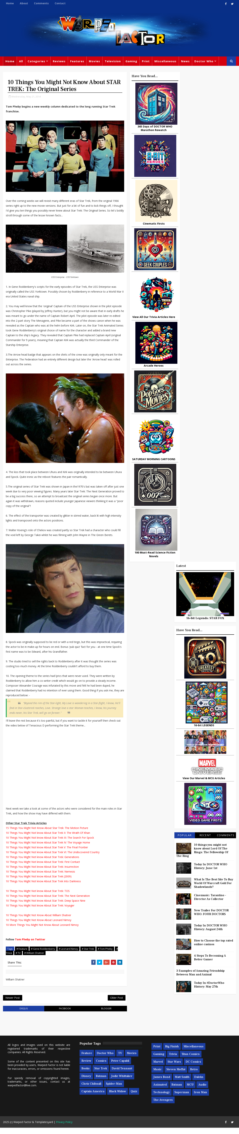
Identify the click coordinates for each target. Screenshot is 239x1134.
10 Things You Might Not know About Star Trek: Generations (42, 863)
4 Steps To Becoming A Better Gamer (210, 468)
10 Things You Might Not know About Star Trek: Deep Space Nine (45, 906)
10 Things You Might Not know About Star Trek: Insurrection (42, 872)
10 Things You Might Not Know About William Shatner (38, 921)
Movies (94, 61)
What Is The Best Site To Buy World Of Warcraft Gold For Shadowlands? (213, 394)
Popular (185, 346)
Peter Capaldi (120, 1067)
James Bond (161, 1083)
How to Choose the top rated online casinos (213, 453)
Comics (101, 1067)
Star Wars (174, 1068)
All (21, 61)
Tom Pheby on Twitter (30, 945)
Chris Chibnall (91, 1090)
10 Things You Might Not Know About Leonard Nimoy (38, 926)
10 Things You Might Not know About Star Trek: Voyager (40, 911)
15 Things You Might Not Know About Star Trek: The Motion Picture (47, 833)
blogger (99, 1014)
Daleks (198, 1083)
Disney (86, 1082)
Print (146, 61)
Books (85, 1075)
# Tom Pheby (105, 954)
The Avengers (163, 1106)
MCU (190, 1091)
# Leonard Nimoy (68, 954)
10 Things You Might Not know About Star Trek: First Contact (43, 867)
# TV (21, 958)
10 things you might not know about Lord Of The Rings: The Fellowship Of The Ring (202, 361)
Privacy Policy (64, 1128)
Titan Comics (190, 1060)
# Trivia (11, 958)
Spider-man (114, 1090)
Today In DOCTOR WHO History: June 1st (210, 377)
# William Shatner (37, 958)
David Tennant (121, 1075)
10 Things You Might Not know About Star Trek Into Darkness (43, 887)
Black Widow (117, 1098)
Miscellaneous (165, 61)
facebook (60, 1014)
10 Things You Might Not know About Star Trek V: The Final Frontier (47, 853)
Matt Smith (182, 1083)
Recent (205, 346)
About (24, 3)
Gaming (131, 61)
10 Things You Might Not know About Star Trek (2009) (38, 882)
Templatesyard (44, 1128)
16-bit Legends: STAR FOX (205, 129)
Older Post (108, 1004)
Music (157, 1076)
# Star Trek (88, 954)
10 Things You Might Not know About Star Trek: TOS (37, 896)
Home (10, 3)
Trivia (173, 1060)
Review (86, 1067)
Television (113, 61)
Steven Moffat (175, 1076)
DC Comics (193, 1068)
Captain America (92, 1098)
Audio (202, 1091)
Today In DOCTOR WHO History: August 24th (210, 438)
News (185, 61)
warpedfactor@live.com (21, 1091)
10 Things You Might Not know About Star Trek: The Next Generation (48, 901)
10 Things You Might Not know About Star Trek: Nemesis (40, 877)
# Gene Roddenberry (43, 954)
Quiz (134, 1098)
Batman (101, 1082)
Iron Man (200, 1099)
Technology (161, 1099)
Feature (86, 1060)
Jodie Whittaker (121, 1082)
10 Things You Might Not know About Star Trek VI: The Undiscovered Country (52, 858)
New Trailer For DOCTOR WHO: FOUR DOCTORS (211, 423)
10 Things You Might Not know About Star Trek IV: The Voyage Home (48, 848)
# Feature (21, 954)
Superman (181, 1099)
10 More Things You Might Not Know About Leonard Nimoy (42, 930)
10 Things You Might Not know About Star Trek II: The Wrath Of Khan (48, 838)
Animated (160, 1091)
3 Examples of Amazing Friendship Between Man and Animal (200, 483)
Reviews (59, 61)
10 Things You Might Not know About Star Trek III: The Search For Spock (50, 843)
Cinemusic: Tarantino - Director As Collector (210, 408)
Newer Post (12, 1004)
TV (120, 1060)
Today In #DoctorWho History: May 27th (209, 495)
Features (77, 61)
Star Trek (100, 1075)
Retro (194, 1076)
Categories (36, 61)
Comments (41, 3)
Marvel (158, 1068)
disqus (22, 1014)
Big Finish (172, 1053)
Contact (60, 3)
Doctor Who (203, 61)
